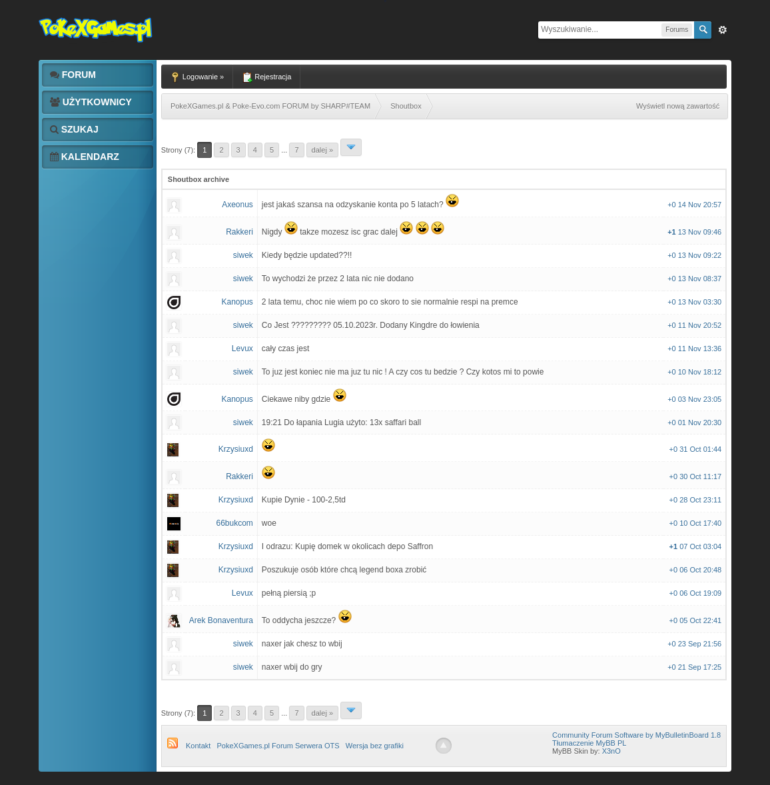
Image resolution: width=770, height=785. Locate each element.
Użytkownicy (91, 102)
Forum (73, 74)
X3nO (611, 751)
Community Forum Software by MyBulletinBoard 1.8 (636, 735)
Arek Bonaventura (221, 620)
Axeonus (237, 204)
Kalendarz (84, 156)
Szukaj (74, 129)
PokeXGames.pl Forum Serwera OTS (278, 746)
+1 (672, 232)
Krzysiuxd (235, 449)
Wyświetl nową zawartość (677, 106)
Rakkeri (239, 232)
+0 (672, 205)
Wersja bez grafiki (375, 746)
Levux (242, 348)
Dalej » (322, 150)
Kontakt (198, 746)
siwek (243, 255)
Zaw (722, 30)
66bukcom (234, 523)
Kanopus (236, 302)
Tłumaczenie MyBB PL (589, 743)
